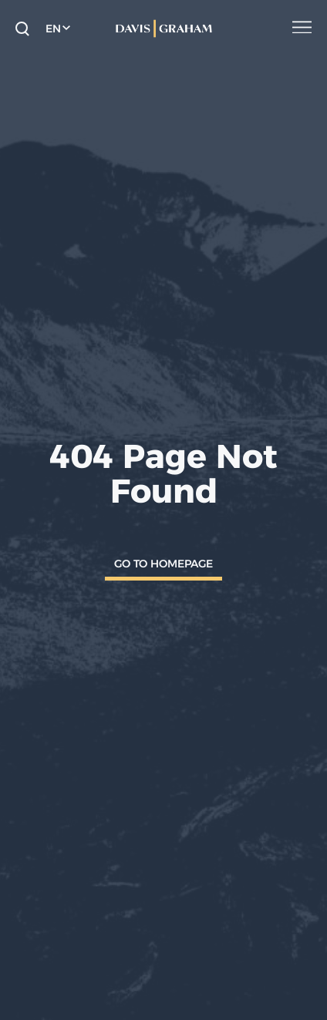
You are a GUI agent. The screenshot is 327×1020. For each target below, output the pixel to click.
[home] (163, 28)
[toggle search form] (22, 28)
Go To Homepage (163, 564)
